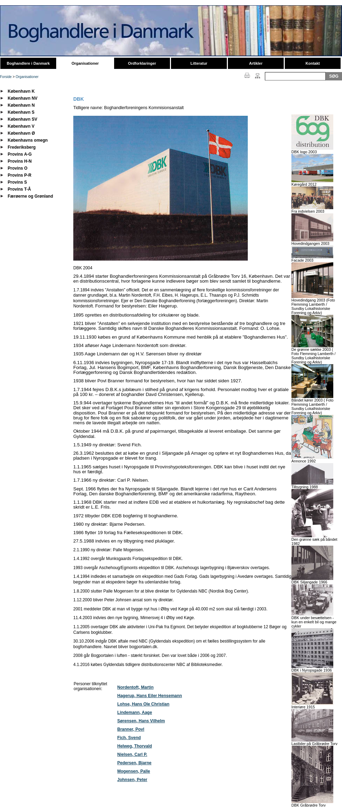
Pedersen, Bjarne (134, 762)
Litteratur (199, 63)
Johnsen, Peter (132, 779)
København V (21, 126)
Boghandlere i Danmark (28, 63)
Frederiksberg (22, 147)
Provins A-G (20, 154)
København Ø (21, 133)
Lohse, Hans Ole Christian (143, 704)
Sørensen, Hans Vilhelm (141, 720)
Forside (6, 77)
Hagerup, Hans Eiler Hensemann (149, 695)
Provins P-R (19, 175)
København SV (22, 119)
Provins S (17, 182)
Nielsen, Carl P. (132, 754)
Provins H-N (20, 161)
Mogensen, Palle (133, 771)
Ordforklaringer (142, 63)
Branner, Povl (130, 729)
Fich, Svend (129, 737)
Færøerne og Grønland (30, 196)
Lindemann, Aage (134, 712)
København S (21, 112)
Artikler (256, 63)
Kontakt (313, 63)
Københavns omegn (28, 140)
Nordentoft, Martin (135, 687)
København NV (22, 98)
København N (21, 105)
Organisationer (85, 63)
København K (21, 91)
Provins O (18, 168)
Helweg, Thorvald (134, 746)
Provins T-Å (19, 189)
